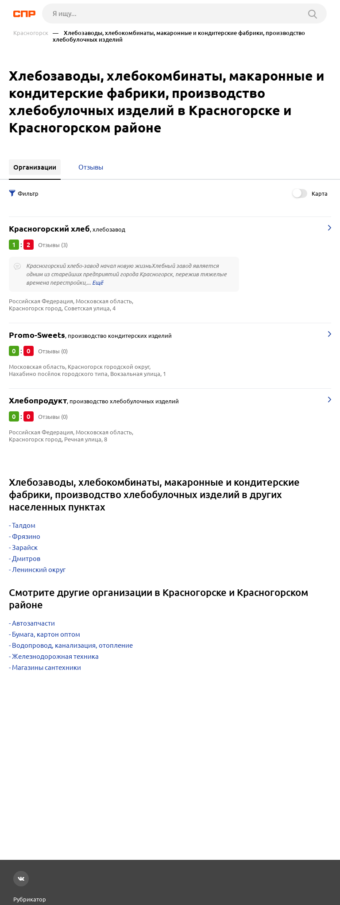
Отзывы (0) (53, 351)
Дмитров (26, 558)
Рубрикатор (29, 899)
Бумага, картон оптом (46, 634)
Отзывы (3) (53, 244)
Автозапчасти (33, 623)
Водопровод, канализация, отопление (72, 645)
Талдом (23, 525)
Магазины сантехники (46, 667)
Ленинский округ (39, 569)
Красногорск (30, 33)
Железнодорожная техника (55, 656)
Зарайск (25, 547)
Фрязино (26, 536)
